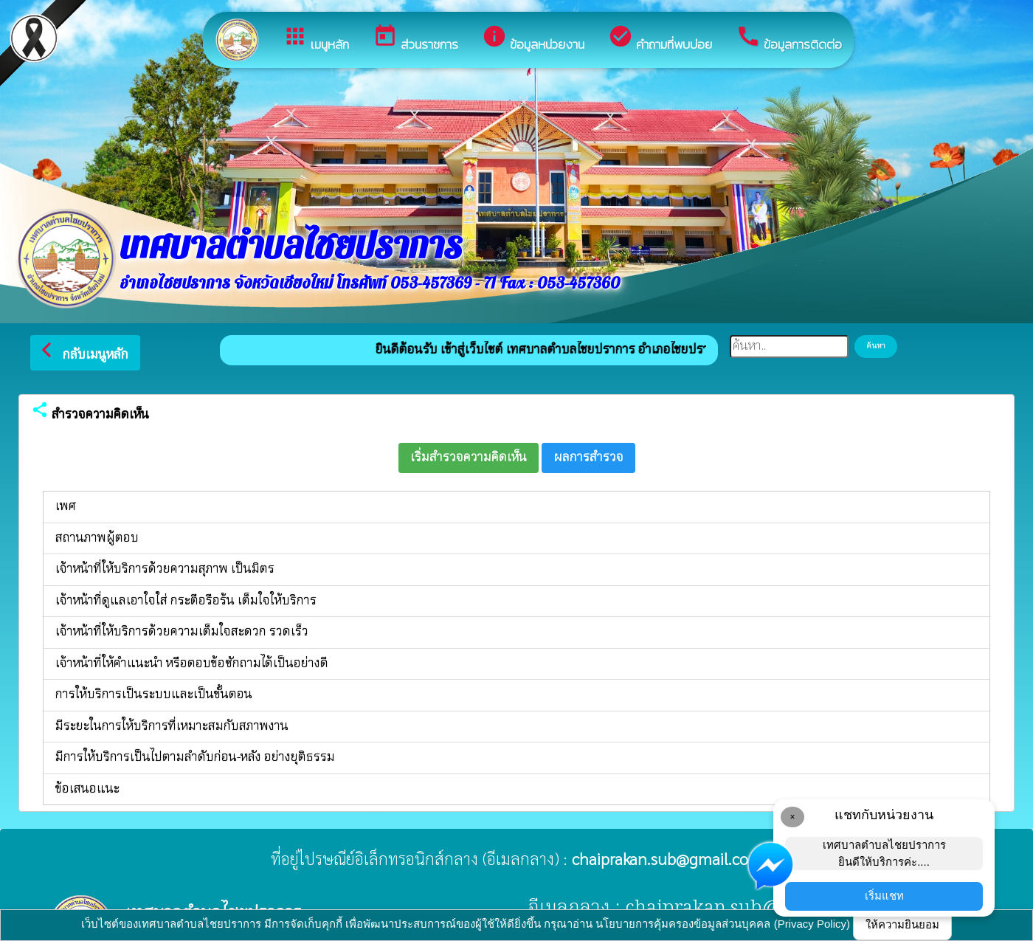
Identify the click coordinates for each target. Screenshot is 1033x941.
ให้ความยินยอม (902, 924)
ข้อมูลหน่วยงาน (533, 39)
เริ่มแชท (884, 895)
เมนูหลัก (316, 39)
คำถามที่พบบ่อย (660, 39)
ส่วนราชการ (415, 39)
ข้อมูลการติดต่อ (789, 39)
